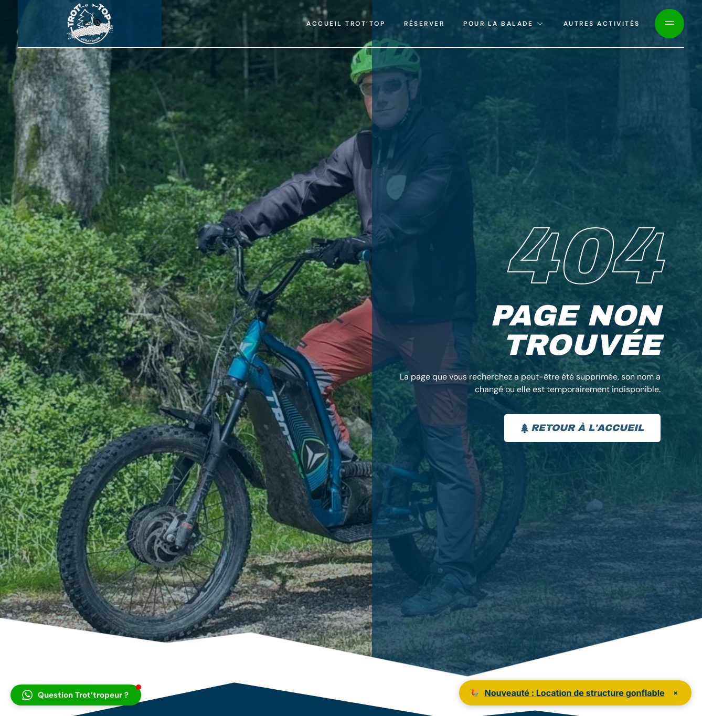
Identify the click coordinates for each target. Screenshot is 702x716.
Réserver (424, 23)
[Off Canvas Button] (669, 23)
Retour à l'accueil (582, 428)
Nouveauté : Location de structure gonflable (574, 693)
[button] (75, 695)
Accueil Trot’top (345, 23)
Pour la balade (504, 23)
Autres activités (601, 23)
